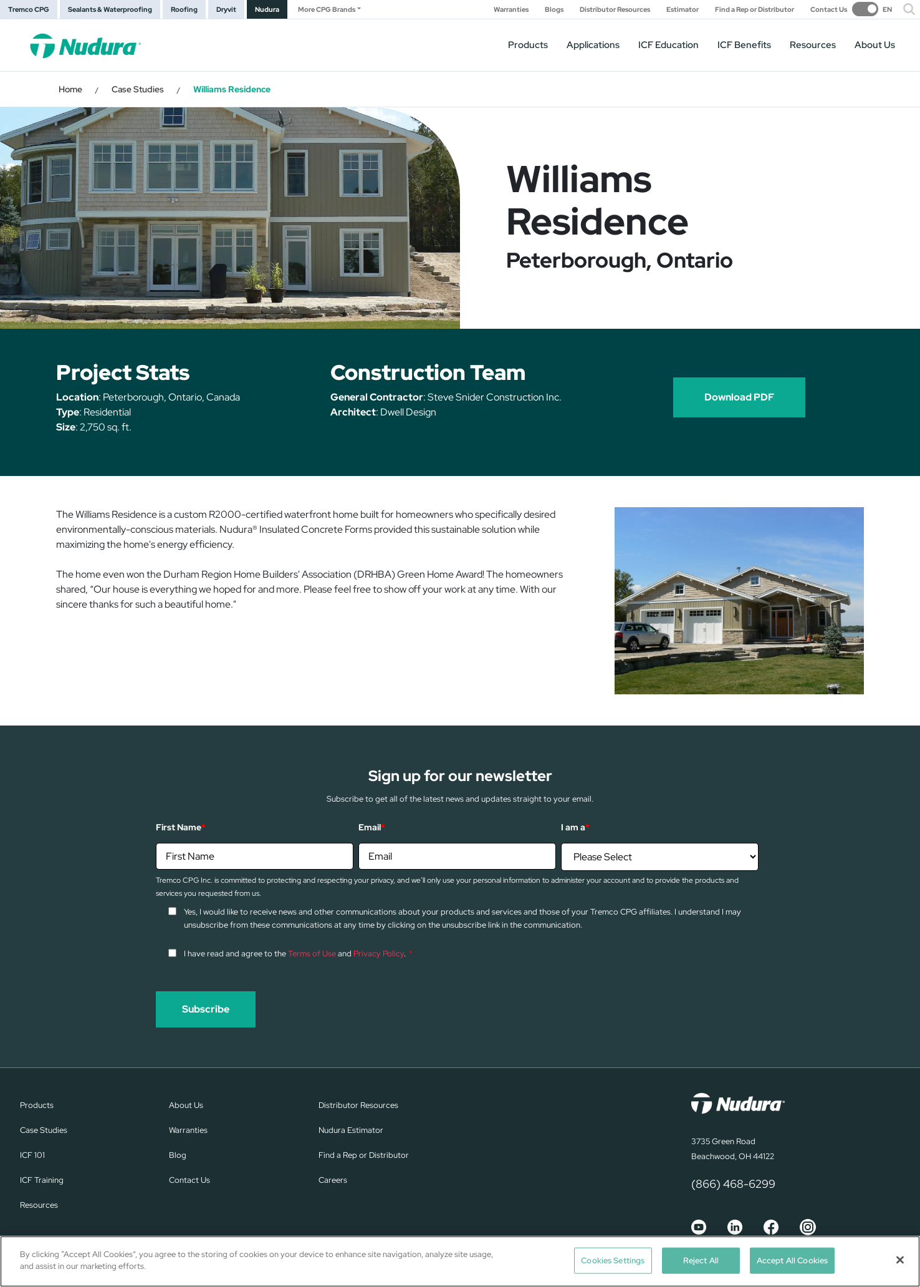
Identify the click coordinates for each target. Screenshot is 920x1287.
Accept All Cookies (792, 1260)
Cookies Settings (612, 1260)
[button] (909, 9)
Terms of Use (312, 953)
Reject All (701, 1260)
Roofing (184, 9)
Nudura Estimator (351, 1130)
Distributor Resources (615, 10)
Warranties (511, 10)
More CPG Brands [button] (326, 9)
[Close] (900, 1259)
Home (70, 89)
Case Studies (138, 89)
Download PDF (739, 397)
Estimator (682, 10)
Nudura (267, 9)
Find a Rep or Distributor (754, 10)
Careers (333, 1180)
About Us (875, 45)
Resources (813, 45)
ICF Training (42, 1180)
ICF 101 (32, 1155)
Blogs (554, 10)
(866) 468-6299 (733, 1184)
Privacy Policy (378, 953)
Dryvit (226, 9)
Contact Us (828, 10)
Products (528, 45)
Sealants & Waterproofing (110, 9)
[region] (460, 1261)
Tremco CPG (28, 9)
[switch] (872, 9)
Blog (177, 1155)
